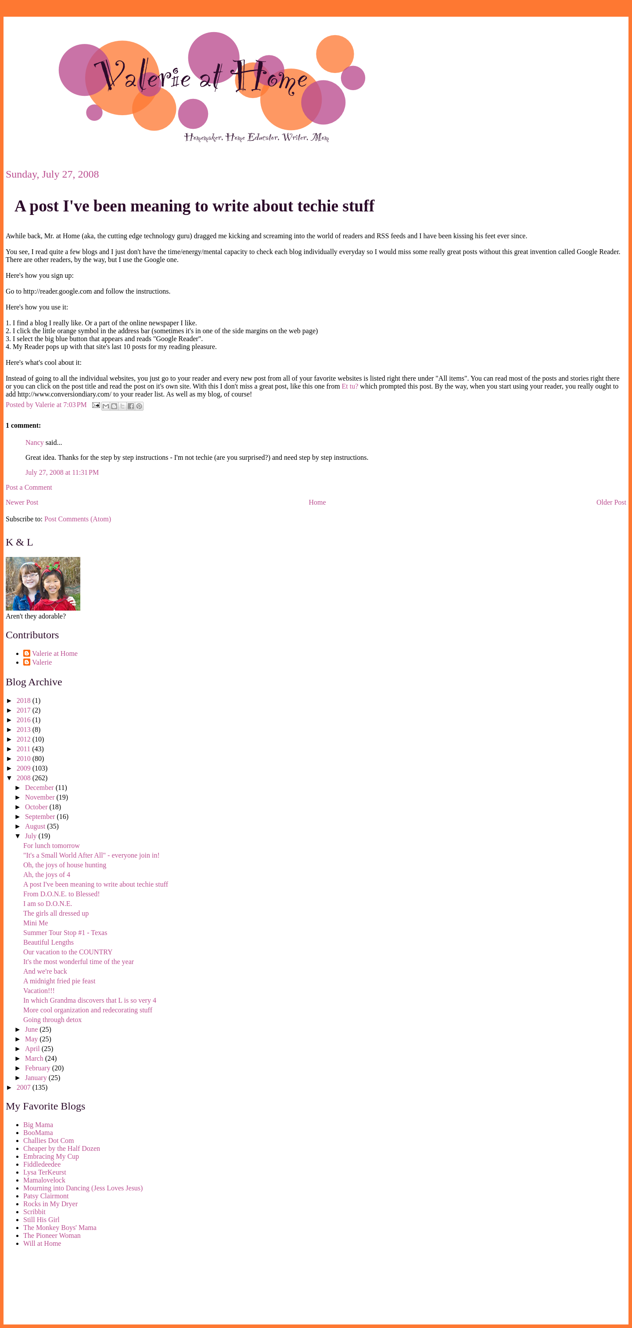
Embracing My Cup (51, 1156)
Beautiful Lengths (48, 942)
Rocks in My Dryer (50, 1204)
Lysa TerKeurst (44, 1172)
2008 (24, 778)
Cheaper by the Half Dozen (61, 1148)
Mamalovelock (44, 1180)
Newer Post (22, 502)
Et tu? (350, 386)
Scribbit (34, 1211)
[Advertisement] (45, 1288)
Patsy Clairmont (46, 1196)
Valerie (42, 662)
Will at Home (42, 1243)
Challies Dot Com (48, 1140)
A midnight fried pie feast (59, 981)
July (32, 836)
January (37, 1077)
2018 (24, 700)
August (36, 826)
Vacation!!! (39, 990)
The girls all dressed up (56, 913)
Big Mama (38, 1124)
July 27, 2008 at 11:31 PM (62, 472)
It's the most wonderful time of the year (78, 961)
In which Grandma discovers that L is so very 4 (89, 1000)
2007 (24, 1087)
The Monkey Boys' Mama (60, 1227)
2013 (24, 729)
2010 (24, 758)
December (40, 787)
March (35, 1058)
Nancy (34, 442)
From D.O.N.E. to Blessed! (61, 894)
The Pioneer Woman (52, 1235)
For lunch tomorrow (51, 845)
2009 (24, 768)
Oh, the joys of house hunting (64, 865)
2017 (24, 710)
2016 (24, 720)
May (32, 1039)
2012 (24, 739)
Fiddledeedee (42, 1164)
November (41, 797)
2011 (24, 749)
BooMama (38, 1132)
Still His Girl (41, 1219)
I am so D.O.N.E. (47, 903)
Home (317, 502)
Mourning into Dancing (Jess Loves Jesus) (83, 1188)
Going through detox (52, 1019)
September (41, 816)
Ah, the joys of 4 (46, 874)
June (32, 1029)
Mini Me (35, 923)
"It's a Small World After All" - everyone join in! (91, 855)
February (38, 1068)
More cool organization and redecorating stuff (87, 1010)
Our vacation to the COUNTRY (68, 952)
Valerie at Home (55, 653)
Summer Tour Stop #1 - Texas (65, 932)
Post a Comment (29, 487)
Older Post (611, 502)
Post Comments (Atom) (77, 519)
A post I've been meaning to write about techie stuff (194, 206)
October (37, 807)
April (33, 1048)
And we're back (45, 971)
